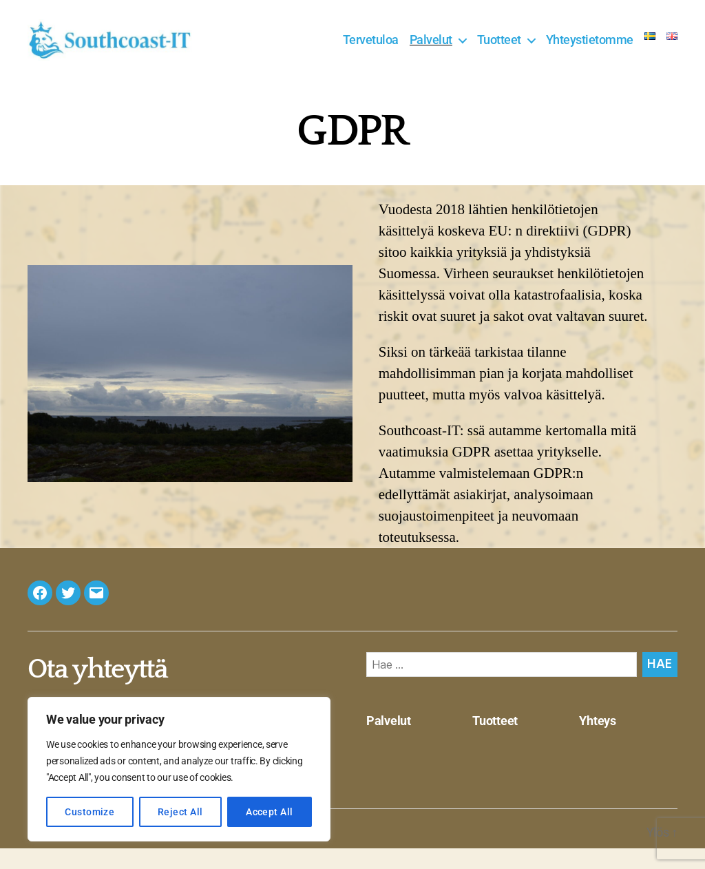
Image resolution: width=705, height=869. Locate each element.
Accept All (269, 811)
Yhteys (597, 741)
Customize (89, 811)
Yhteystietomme (589, 50)
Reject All (180, 811)
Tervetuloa (371, 50)
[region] (179, 769)
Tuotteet (499, 50)
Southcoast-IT (107, 853)
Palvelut (431, 50)
